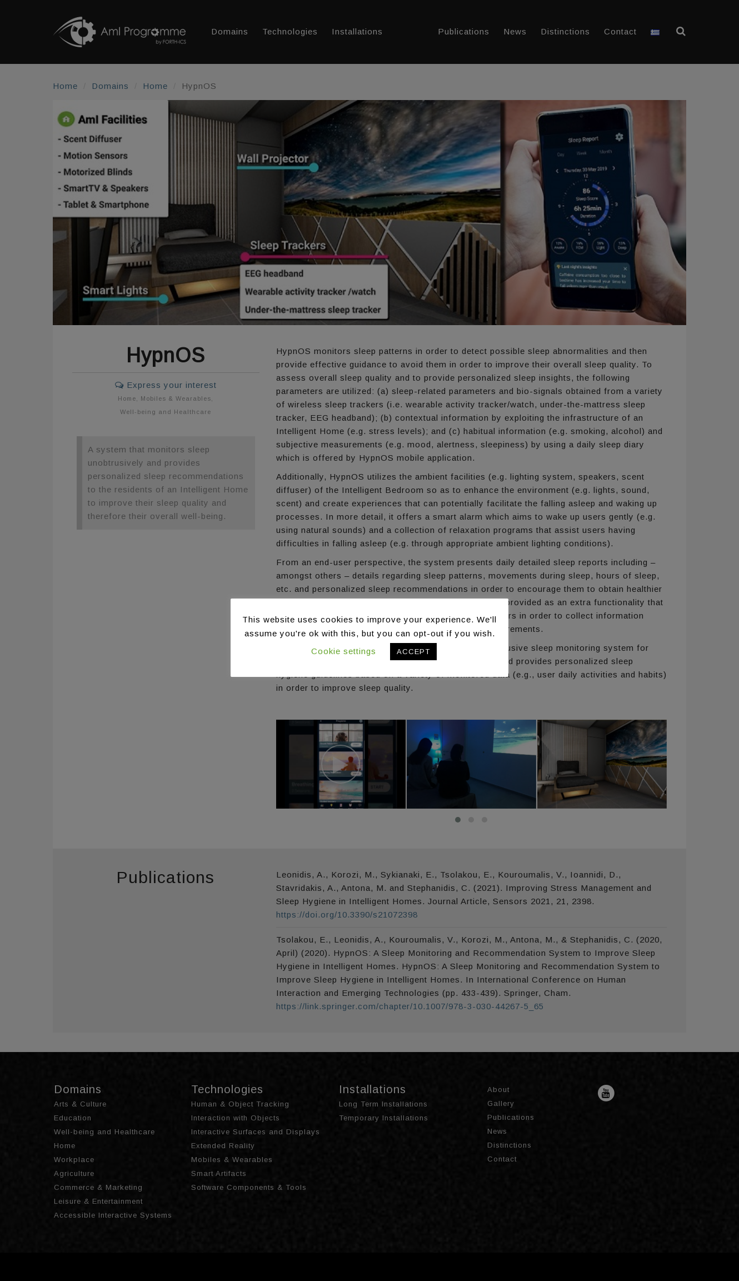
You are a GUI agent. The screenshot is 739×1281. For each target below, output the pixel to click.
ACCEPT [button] (413, 651)
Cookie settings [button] (343, 651)
